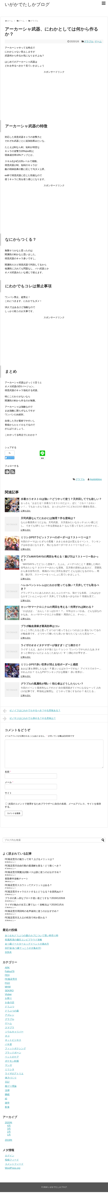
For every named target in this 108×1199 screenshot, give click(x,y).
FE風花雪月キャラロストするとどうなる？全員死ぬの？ (34, 891)
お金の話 (9, 1002)
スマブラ (9, 1027)
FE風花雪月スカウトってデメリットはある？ (28, 885)
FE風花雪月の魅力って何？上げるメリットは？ (29, 859)
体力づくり (11, 1078)
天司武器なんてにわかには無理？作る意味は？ (48, 518)
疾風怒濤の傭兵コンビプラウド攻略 (23, 939)
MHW (8, 987)
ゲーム (98, 41)
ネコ (7, 1036)
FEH (7, 975)
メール (9, 782)
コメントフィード (14, 1164)
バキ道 (8, 1044)
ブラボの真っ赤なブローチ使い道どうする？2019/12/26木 (35, 898)
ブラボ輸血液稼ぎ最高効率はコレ (40, 626)
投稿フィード (12, 1160)
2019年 (8, 1140)
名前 (8, 772)
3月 (9, 1128)
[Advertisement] (54, 94)
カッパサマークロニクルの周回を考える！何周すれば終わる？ (57, 606)
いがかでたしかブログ (27, 4)
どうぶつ (9, 1006)
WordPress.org (12, 1168)
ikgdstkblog (96, 479)
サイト (8, 793)
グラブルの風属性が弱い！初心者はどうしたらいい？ (52, 683)
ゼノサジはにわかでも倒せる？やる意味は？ (29, 718)
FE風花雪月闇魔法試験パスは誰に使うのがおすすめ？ (33, 872)
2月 (9, 1131)
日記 (7, 1082)
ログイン (9, 1155)
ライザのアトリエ (14, 1073)
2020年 (8, 1122)
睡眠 (7, 1094)
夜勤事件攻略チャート (16, 878)
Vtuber (8, 994)
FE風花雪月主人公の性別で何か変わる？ (26, 917)
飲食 (7, 1107)
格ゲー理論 (11, 1086)
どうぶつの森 (12, 1011)
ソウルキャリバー (14, 1031)
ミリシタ (9, 1069)
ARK (7, 967)
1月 (9, 1135)
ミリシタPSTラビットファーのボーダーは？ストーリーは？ (56, 537)
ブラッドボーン (13, 1052)
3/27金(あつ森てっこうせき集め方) (23, 948)
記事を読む (26, 511)
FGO (7, 983)
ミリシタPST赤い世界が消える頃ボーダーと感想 (49, 664)
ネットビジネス (13, 1040)
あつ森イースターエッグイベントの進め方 (27, 944)
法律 (7, 1090)
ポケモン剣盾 (12, 1061)
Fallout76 (9, 971)
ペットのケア (12, 1057)
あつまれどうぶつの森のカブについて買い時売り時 (31, 935)
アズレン (9, 1015)
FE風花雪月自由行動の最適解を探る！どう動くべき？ (33, 865)
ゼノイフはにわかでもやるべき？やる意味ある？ (32, 710)
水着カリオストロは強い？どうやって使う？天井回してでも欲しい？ (61, 499)
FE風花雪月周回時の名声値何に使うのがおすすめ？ (32, 911)
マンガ (8, 1065)
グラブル (88, 41)
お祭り (8, 998)
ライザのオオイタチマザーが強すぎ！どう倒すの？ (51, 645)
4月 (9, 1125)
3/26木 (8, 952)
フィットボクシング (15, 1048)
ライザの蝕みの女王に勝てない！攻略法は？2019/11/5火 (34, 904)
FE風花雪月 (11, 979)
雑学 (7, 1103)
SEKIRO (9, 990)
